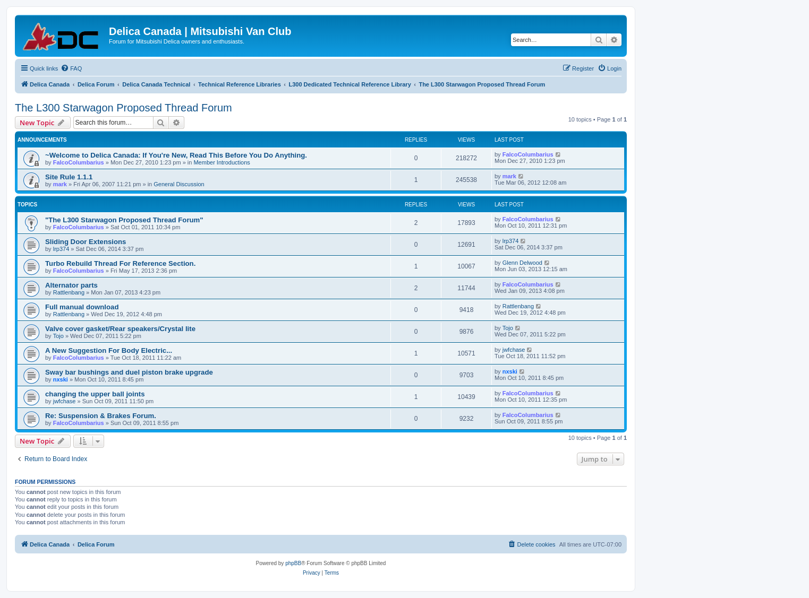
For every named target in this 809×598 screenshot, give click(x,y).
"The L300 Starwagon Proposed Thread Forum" (124, 220)
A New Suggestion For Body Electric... (108, 350)
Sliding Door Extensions (85, 242)
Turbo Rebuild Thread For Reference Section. (120, 263)
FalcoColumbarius (78, 162)
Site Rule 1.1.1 (68, 177)
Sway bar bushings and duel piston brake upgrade (129, 372)
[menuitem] (71, 68)
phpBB (293, 563)
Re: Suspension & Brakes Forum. (100, 416)
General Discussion (179, 184)
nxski (60, 379)
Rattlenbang (68, 292)
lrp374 (61, 249)
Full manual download (81, 307)
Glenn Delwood (522, 262)
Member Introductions (221, 162)
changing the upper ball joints (95, 394)
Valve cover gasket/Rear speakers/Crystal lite (120, 329)
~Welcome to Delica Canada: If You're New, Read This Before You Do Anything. (176, 155)
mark (60, 184)
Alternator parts (71, 285)
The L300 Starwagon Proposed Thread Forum (123, 108)
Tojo (58, 336)
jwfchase (514, 349)
